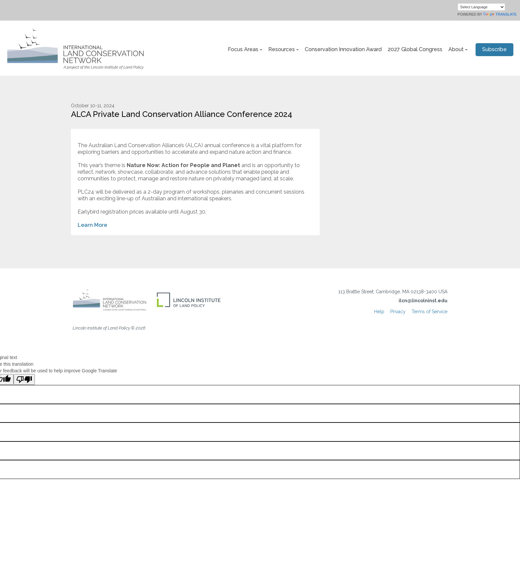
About (456, 49)
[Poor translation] (24, 379)
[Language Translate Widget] (481, 7)
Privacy (398, 311)
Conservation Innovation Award (343, 49)
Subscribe (494, 49)
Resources (281, 49)
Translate (500, 14)
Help (379, 311)
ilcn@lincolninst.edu (423, 300)
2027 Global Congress (415, 49)
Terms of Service (429, 311)
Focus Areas (243, 49)
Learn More (92, 225)
